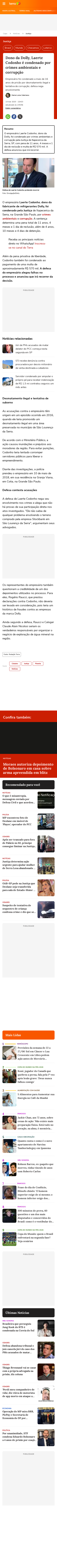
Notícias (16, 33)
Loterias (47, 48)
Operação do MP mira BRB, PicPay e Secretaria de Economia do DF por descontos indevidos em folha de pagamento (18, 1415)
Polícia (5, 815)
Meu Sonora (23, 1160)
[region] (28, 22)
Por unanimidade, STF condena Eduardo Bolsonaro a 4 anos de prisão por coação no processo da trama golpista (19, 1437)
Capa (5, 33)
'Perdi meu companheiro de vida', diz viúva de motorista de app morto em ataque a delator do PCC (18, 1393)
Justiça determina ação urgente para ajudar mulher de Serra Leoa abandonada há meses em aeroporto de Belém (19, 865)
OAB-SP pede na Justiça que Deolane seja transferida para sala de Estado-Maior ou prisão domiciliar (19, 887)
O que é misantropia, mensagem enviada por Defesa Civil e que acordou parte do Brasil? (17, 799)
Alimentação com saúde (28, 1090)
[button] (3, 3)
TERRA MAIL (24, 11)
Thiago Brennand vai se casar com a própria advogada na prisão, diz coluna (19, 1371)
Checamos (33, 48)
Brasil (8, 48)
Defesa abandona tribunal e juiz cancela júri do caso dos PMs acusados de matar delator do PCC (18, 1349)
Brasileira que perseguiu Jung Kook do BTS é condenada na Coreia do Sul (18, 1327)
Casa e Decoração (26, 1137)
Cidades (15, 663)
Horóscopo (22, 1044)
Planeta (38, 663)
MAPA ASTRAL (9, 11)
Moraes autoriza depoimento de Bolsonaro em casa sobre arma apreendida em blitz (28, 768)
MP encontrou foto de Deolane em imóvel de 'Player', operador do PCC (16, 821)
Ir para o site (14, 3)
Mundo (19, 48)
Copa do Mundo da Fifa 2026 (30, 1067)
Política (6, 1430)
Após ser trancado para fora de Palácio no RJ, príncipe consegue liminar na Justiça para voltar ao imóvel (18, 843)
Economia (6, 1408)
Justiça (28, 33)
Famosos (21, 1114)
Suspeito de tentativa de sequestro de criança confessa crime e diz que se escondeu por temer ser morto (18, 909)
